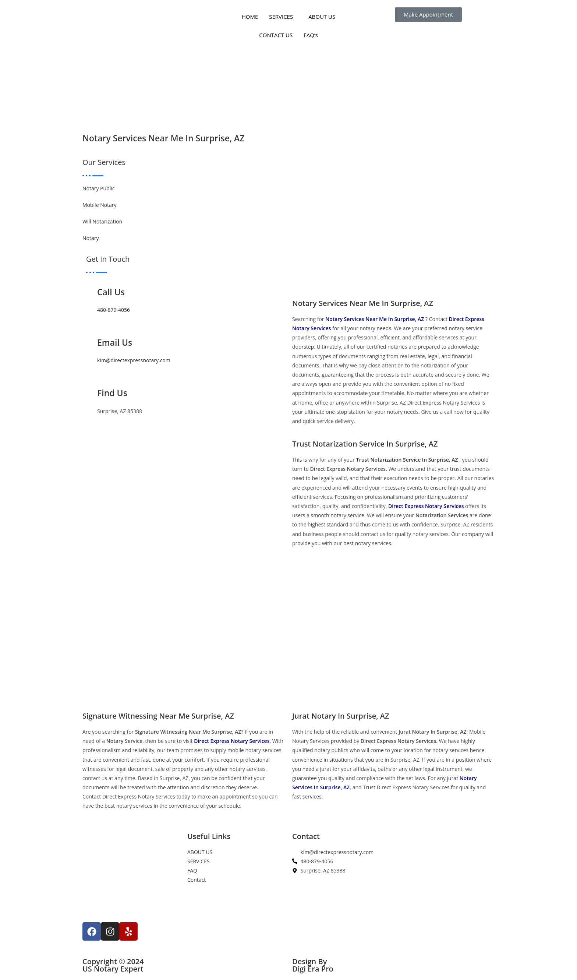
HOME (250, 16)
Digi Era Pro (312, 969)
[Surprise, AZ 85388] (446, 888)
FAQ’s (311, 35)
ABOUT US (321, 16)
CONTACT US (276, 35)
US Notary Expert (113, 969)
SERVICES (281, 16)
